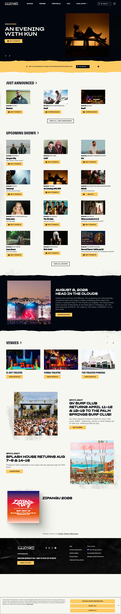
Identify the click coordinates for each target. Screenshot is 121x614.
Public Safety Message (68, 574)
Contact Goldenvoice (76, 589)
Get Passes (77, 467)
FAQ (68, 3)
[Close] (118, 606)
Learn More (14, 511)
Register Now (64, 354)
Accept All (93, 610)
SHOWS (30, 3)
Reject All (92, 606)
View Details (14, 416)
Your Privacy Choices (96, 589)
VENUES (42, 3)
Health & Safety (74, 593)
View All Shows (61, 304)
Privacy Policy (74, 596)
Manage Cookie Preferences (95, 596)
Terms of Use (91, 586)
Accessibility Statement (94, 593)
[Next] (113, 383)
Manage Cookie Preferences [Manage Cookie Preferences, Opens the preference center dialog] (92, 601)
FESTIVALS (56, 3)
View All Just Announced (60, 128)
